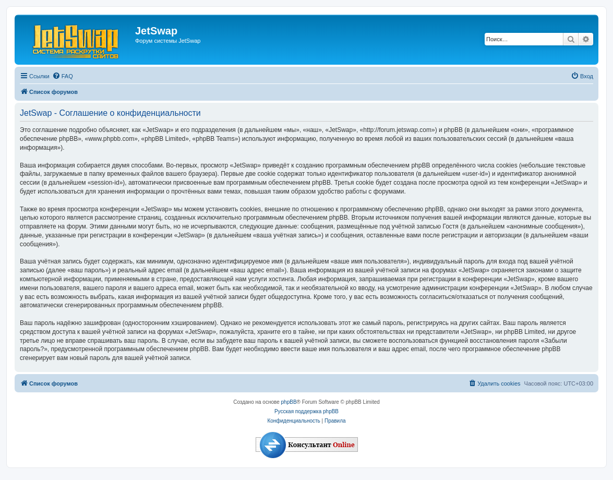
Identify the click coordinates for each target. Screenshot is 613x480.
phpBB (289, 402)
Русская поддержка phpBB (306, 411)
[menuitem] (62, 76)
